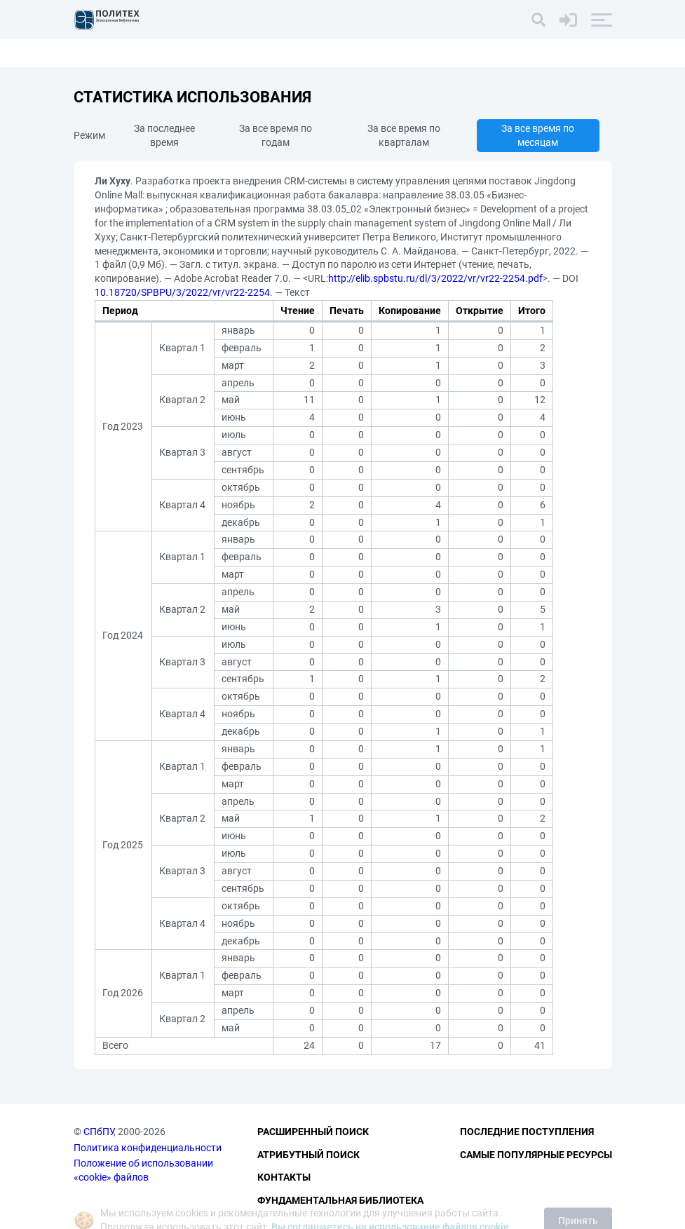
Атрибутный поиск (308, 1154)
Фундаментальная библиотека (340, 1200)
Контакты (284, 1177)
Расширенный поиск (313, 1131)
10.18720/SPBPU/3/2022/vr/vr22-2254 (182, 292)
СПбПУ (98, 1131)
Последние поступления (527, 1131)
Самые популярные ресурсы (536, 1154)
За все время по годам (275, 135)
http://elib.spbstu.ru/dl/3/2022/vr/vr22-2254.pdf (435, 278)
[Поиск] (538, 20)
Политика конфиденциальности (148, 1147)
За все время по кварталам (403, 135)
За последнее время (164, 135)
